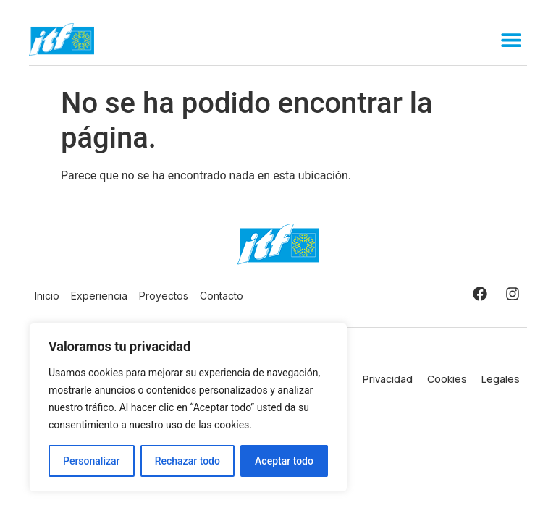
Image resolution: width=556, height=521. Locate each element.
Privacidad (388, 379)
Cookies (447, 379)
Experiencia (99, 295)
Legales (500, 379)
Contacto (221, 295)
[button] (510, 39)
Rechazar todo (187, 461)
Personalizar (91, 461)
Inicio (47, 295)
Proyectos (163, 295)
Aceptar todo (284, 461)
